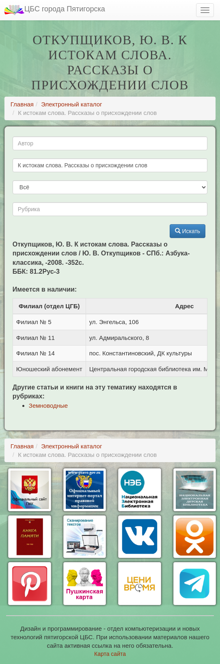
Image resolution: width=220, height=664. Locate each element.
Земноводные (48, 405)
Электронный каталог (71, 104)
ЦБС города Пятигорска (54, 10)
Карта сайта (110, 654)
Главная (22, 104)
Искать (188, 231)
